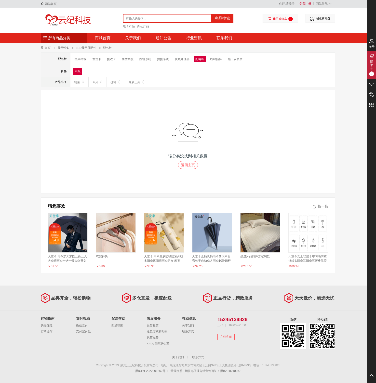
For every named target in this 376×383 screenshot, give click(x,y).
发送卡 (96, 59)
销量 (79, 82)
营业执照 (176, 371)
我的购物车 (280, 19)
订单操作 (47, 331)
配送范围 (117, 325)
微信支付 (82, 325)
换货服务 (153, 337)
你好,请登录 (287, 3)
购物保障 (47, 325)
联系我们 (224, 38)
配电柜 (107, 48)
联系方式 (188, 331)
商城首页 (102, 38)
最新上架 (137, 82)
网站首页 (51, 4)
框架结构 (80, 59)
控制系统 (145, 59)
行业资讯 (194, 38)
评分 (97, 82)
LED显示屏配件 (86, 48)
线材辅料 (216, 59)
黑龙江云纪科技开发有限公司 (67, 20)
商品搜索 (222, 18)
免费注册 (305, 3)
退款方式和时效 (157, 331)
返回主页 (188, 165)
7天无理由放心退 (158, 343)
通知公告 (163, 38)
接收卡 (111, 59)
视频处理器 (182, 59)
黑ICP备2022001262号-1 (151, 371)
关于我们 (133, 38)
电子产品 (129, 26)
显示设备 (63, 48)
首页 (48, 47)
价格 (115, 82)
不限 (78, 71)
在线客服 (226, 337)
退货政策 (153, 325)
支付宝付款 (83, 331)
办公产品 (143, 26)
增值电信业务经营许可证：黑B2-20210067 (213, 371)
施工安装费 (235, 59)
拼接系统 (163, 59)
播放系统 (128, 59)
